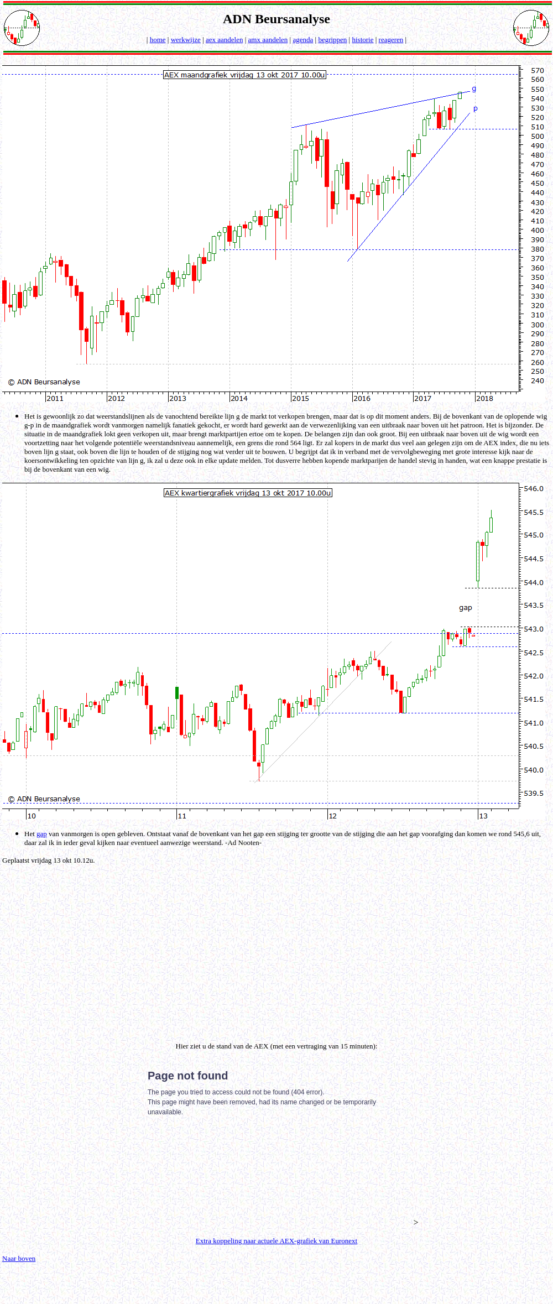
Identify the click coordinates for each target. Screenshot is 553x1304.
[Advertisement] (279, 953)
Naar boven (18, 1258)
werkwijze (186, 39)
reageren (391, 39)
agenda (303, 39)
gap (41, 834)
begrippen (332, 39)
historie (362, 39)
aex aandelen (224, 39)
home (158, 39)
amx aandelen (268, 39)
